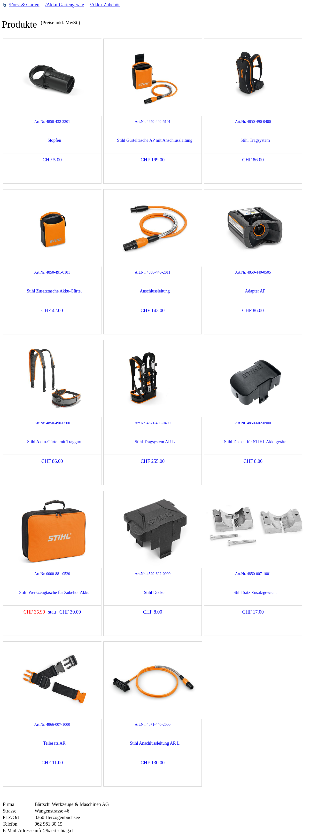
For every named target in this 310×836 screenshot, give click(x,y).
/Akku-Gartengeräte (64, 4)
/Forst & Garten (24, 4)
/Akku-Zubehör (105, 4)
